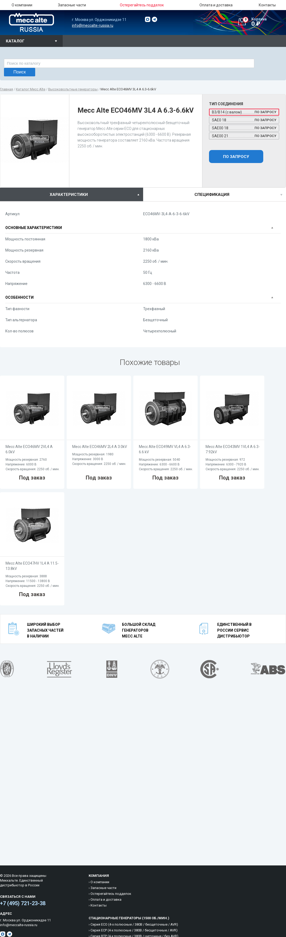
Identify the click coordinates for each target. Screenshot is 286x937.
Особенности (19, 297)
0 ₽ (264, 22)
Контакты (267, 5)
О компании (22, 5)
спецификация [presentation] (211, 194)
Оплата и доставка (216, 5)
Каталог (15, 41)
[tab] (71, 194)
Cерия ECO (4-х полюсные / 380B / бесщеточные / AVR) (134, 924)
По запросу (236, 156)
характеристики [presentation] (69, 194)
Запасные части (72, 5)
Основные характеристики (33, 228)
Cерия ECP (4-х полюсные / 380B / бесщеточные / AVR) (134, 930)
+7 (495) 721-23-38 (23, 903)
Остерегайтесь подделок (110, 894)
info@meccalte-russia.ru (92, 25)
